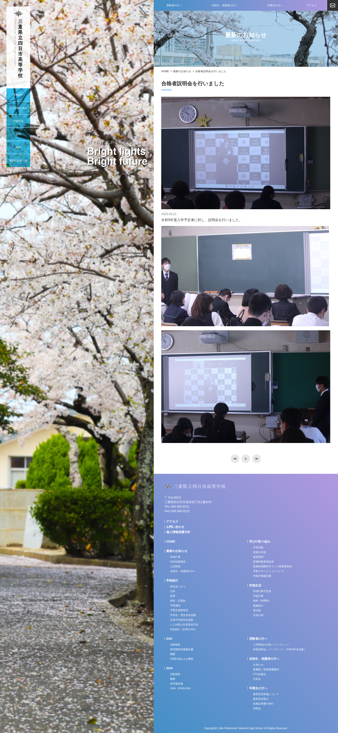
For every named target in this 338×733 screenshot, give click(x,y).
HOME (165, 71)
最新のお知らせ (182, 71)
